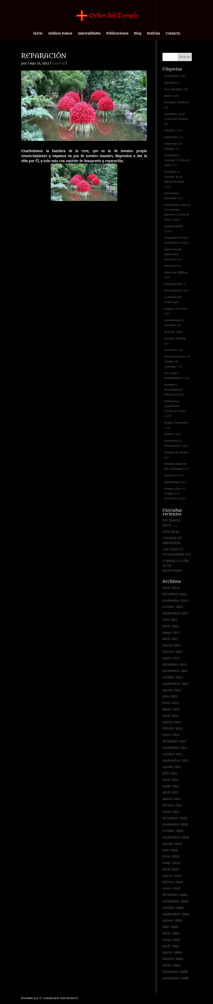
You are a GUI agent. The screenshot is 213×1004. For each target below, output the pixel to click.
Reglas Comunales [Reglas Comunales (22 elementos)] (176, 425)
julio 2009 (170, 927)
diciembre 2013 (174, 594)
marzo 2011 (171, 799)
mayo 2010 (171, 863)
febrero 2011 (172, 805)
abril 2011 (170, 792)
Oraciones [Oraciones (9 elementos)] (173, 349)
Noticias (153, 33)
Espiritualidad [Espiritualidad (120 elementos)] (173, 229)
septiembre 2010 (175, 837)
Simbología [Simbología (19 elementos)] (175, 482)
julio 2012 (170, 696)
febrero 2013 (172, 652)
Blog (137, 33)
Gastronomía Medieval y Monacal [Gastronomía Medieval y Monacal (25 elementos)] (173, 254)
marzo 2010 (171, 876)
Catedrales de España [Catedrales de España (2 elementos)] (173, 146)
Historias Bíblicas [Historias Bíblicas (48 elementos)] (176, 275)
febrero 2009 (172, 959)
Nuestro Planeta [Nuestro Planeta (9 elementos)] (174, 341)
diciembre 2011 (174, 741)
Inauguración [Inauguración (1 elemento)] (175, 284)
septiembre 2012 (175, 684)
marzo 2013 (171, 645)
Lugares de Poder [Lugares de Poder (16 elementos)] (175, 311)
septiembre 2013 (175, 613)
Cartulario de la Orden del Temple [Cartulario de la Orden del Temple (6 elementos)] (176, 119)
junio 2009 (171, 933)
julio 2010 (170, 850)
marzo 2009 (172, 952)
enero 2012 (171, 735)
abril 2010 (170, 869)
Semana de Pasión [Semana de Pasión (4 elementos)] (176, 455)
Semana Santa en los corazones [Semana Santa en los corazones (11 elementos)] (176, 466)
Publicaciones (117, 33)
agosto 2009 (172, 920)
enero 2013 (171, 658)
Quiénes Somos (60, 33)
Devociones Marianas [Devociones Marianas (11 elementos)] (173, 196)
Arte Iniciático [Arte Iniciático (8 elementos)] (176, 89)
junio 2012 (170, 703)
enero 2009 (171, 965)
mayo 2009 (171, 940)
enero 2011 (171, 812)
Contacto (173, 33)
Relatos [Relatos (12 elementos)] (172, 434)
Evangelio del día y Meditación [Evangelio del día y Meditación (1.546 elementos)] (176, 240)
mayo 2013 (170, 632)
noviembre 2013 (175, 600)
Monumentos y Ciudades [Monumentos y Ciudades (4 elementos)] (174, 323)
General (58, 63)
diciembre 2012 (174, 664)
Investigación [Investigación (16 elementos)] (176, 290)
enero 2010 (171, 888)
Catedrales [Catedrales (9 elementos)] (173, 137)
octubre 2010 (172, 831)
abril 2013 (170, 639)
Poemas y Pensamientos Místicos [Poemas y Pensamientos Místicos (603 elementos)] (174, 389)
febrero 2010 (172, 882)
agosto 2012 (171, 690)
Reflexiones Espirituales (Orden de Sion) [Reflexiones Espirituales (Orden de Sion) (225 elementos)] (175, 409)
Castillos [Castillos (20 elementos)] (173, 130)
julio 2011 (169, 773)
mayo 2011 (170, 786)
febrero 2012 (172, 728)
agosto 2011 (171, 767)
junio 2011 (170, 780)
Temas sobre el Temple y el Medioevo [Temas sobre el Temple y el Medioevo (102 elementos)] (175, 493)
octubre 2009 (173, 908)
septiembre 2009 (175, 914)
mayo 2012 (171, 709)
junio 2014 (170, 588)
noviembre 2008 (175, 978)
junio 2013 (170, 626)
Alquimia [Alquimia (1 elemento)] (172, 82)
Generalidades (89, 33)
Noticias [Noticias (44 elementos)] (173, 331)
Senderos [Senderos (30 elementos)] (174, 475)
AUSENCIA (170, 532)
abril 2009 (170, 946)
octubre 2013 (172, 607)
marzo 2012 (171, 722)
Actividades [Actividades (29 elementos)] (175, 76)
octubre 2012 (172, 677)
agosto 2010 (172, 844)
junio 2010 (170, 856)
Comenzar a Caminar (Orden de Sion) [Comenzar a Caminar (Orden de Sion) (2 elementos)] (177, 160)
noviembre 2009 (175, 901)
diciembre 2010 (174, 818)
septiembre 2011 (175, 760)
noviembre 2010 (175, 824)
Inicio (37, 33)
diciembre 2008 (175, 972)
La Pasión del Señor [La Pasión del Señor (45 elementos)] (173, 300)
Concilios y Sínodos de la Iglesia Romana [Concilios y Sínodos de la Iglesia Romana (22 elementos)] (174, 179)
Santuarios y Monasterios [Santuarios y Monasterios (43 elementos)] (176, 443)
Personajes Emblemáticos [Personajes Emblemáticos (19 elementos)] (176, 376)
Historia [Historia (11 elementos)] (172, 265)
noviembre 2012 (175, 671)
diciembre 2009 (174, 895)
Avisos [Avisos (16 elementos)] (171, 95)
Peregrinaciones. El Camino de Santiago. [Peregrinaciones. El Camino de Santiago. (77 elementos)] (177, 361)
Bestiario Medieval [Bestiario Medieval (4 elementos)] (176, 105)
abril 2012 (170, 716)
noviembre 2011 (174, 748)
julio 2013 (169, 620)
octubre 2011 (172, 754)
